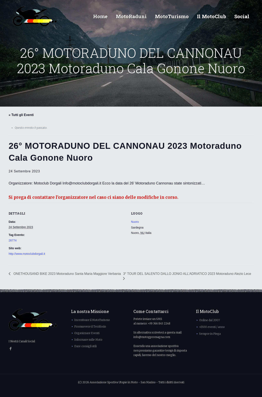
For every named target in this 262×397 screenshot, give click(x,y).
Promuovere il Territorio (90, 326)
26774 (13, 240)
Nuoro (135, 221)
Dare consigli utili (85, 346)
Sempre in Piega (210, 334)
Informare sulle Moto (88, 339)
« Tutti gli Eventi (21, 115)
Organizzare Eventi (86, 333)
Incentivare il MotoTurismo (92, 320)
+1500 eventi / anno (212, 327)
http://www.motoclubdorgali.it (27, 253)
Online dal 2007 (209, 320)
